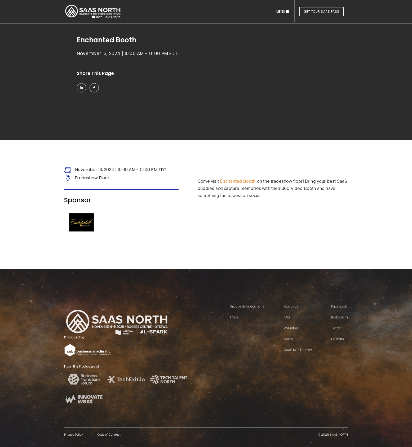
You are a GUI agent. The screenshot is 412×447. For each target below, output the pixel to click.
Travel (234, 331)
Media (288, 353)
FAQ (287, 331)
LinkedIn (337, 353)
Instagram (339, 331)
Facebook (339, 320)
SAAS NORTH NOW (298, 363)
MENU (282, 11)
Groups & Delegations (247, 320)
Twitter (336, 342)
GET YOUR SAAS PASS (321, 11)
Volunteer (291, 342)
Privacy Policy (73, 434)
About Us (291, 320)
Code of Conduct (109, 434)
